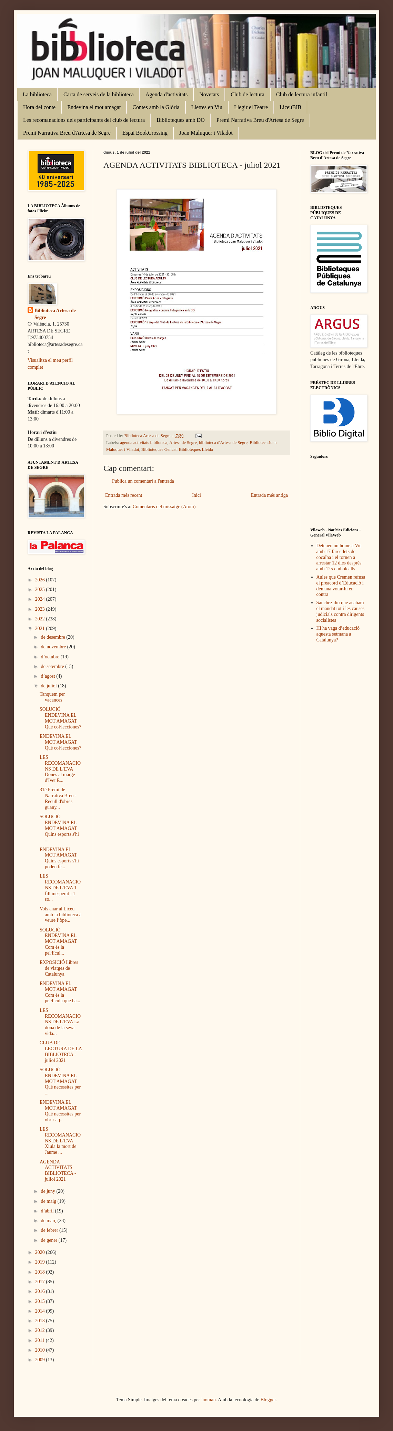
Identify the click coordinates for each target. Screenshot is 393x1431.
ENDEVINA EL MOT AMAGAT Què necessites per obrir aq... (60, 1111)
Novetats (209, 94)
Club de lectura (247, 94)
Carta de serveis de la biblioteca (98, 94)
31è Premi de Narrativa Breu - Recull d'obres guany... (58, 798)
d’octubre (50, 656)
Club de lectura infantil (301, 94)
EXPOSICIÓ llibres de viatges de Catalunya (59, 968)
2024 (40, 599)
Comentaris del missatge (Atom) (164, 506)
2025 (40, 589)
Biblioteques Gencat (159, 449)
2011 (40, 1340)
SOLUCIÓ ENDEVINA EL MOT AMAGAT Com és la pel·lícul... (58, 941)
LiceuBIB (290, 107)
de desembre (53, 637)
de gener (49, 1240)
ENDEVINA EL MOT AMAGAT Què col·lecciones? (60, 742)
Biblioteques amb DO (181, 120)
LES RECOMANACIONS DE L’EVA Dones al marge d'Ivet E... (60, 769)
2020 (40, 1252)
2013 (40, 1320)
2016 (40, 1291)
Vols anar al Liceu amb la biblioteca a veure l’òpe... (60, 914)
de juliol (49, 685)
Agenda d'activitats (166, 94)
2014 (40, 1311)
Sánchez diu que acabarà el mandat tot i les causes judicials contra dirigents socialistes (340, 611)
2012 (40, 1330)
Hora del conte (39, 107)
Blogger (268, 1399)
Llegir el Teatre (251, 107)
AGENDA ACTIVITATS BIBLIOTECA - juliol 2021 (58, 1170)
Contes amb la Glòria (155, 107)
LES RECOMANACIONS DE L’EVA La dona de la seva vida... (60, 1022)
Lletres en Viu (206, 107)
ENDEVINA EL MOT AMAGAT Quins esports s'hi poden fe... (59, 858)
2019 (40, 1262)
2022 (40, 618)
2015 (40, 1301)
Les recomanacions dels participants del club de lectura (84, 120)
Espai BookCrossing (145, 133)
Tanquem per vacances (52, 697)
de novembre (54, 646)
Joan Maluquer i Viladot (206, 133)
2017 (40, 1281)
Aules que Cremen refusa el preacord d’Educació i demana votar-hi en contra (340, 585)
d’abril (48, 1211)
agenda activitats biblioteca (143, 442)
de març (49, 1220)
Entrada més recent (123, 495)
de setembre (53, 666)
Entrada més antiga (269, 495)
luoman (208, 1399)
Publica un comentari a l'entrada (143, 481)
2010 (40, 1350)
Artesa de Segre (183, 442)
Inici (196, 495)
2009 (40, 1359)
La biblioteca (37, 94)
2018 (40, 1272)
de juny (48, 1191)
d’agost (48, 676)
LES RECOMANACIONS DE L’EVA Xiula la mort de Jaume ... (60, 1141)
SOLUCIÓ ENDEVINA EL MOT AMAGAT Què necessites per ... (60, 1081)
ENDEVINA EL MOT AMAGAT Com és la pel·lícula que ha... (60, 992)
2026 (40, 579)
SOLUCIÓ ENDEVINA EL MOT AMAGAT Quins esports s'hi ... (59, 828)
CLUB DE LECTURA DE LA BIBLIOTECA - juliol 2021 (61, 1051)
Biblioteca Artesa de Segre (55, 314)
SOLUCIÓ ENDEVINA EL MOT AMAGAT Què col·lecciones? (60, 718)
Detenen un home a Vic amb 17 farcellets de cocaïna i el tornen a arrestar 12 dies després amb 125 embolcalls (339, 557)
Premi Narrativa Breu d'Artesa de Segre (260, 120)
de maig (49, 1201)
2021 (40, 628)
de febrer (50, 1230)
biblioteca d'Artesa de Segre (223, 442)
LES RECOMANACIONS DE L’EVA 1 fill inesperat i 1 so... (60, 887)
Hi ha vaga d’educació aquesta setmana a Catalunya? (338, 634)
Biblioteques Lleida (196, 449)
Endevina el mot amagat (94, 107)
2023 (40, 609)
